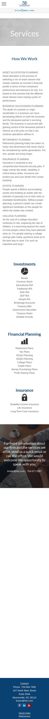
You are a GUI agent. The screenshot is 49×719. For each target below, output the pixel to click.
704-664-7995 (28, 687)
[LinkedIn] (24, 705)
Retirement (24, 716)
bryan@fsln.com (24, 700)
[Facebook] (19, 705)
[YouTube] (29, 705)
